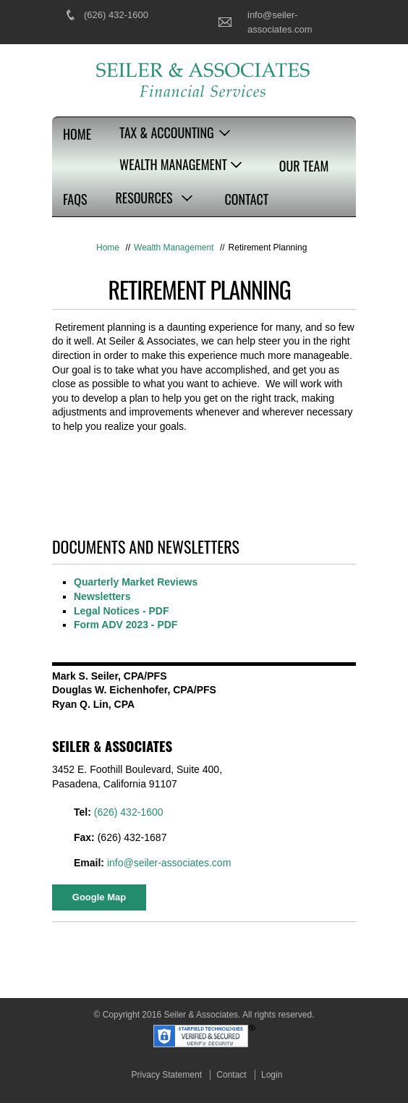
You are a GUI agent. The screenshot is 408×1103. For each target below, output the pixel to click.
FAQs (75, 199)
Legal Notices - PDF (121, 611)
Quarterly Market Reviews (135, 582)
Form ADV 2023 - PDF (125, 624)
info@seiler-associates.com (169, 863)
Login (271, 1075)
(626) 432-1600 (116, 14)
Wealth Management (173, 164)
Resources (143, 197)
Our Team (303, 165)
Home (77, 133)
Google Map (99, 897)
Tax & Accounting (166, 132)
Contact (247, 199)
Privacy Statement (167, 1075)
